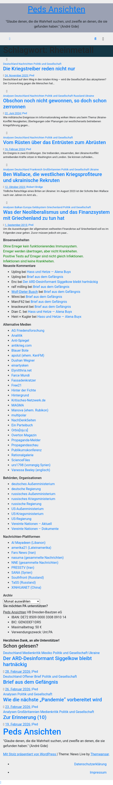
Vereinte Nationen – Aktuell (31, 524)
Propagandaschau (24, 445)
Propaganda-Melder (26, 440)
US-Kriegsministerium (27, 514)
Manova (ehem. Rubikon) (29, 410)
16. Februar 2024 (15, 149)
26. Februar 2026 (18, 689)
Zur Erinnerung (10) (25, 717)
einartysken (19, 365)
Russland (79, 95)
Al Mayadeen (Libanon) (28, 543)
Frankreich (36, 169)
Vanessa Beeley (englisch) (30, 470)
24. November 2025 (17, 75)
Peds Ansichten (56, 9)
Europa (27, 207)
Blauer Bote (19, 350)
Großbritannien (52, 169)
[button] (95, 39)
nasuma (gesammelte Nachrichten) (37, 558)
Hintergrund (20, 395)
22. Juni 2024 (13, 113)
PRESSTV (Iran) (22, 568)
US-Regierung (21, 519)
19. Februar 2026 (18, 724)
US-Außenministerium (27, 509)
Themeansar (100, 754)
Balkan (19, 207)
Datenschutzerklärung (90, 764)
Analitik (16, 335)
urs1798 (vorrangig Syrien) (30, 465)
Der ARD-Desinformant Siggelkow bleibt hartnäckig (60, 282)
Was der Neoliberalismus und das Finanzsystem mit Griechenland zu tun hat (56, 215)
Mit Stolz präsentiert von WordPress (30, 754)
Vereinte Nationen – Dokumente (35, 529)
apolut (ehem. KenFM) (27, 355)
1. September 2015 (16, 224)
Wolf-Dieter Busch (24, 292)
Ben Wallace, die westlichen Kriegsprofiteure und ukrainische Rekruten (52, 177)
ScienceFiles (20, 460)
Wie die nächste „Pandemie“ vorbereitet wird (52, 700)
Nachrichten (25, 63)
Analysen (9, 95)
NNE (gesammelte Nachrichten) (34, 563)
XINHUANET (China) (26, 587)
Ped (31, 75)
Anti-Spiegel (20, 340)
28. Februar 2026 (18, 672)
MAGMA (17, 405)
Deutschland (10, 63)
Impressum (98, 772)
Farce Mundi (20, 375)
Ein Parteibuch (22, 425)
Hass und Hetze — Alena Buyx (49, 272)
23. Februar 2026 (18, 707)
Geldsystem (39, 207)
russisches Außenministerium (33, 494)
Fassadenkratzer (23, 380)
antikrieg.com (21, 345)
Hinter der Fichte (23, 390)
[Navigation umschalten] (103, 39)
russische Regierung (26, 504)
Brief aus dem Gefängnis (45, 277)
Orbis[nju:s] (19, 430)
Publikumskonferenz (26, 450)
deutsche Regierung (26, 489)
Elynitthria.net (21, 370)
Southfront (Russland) (27, 578)
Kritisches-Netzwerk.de (28, 400)
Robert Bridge (34, 186)
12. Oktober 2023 (15, 186)
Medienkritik (31, 653)
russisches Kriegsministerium (33, 499)
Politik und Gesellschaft (47, 63)
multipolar (18, 415)
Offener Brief (32, 677)
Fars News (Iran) (23, 553)
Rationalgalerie (22, 455)
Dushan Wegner (23, 360)
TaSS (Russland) (23, 582)
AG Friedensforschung (27, 331)
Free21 (16, 385)
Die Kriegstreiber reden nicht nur (39, 69)
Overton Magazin (24, 435)
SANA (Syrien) (21, 573)
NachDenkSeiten (23, 420)
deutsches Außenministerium (33, 484)
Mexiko (47, 653)
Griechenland (55, 207)
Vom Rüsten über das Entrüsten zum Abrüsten (54, 142)
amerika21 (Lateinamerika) (31, 548)
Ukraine (89, 95)
